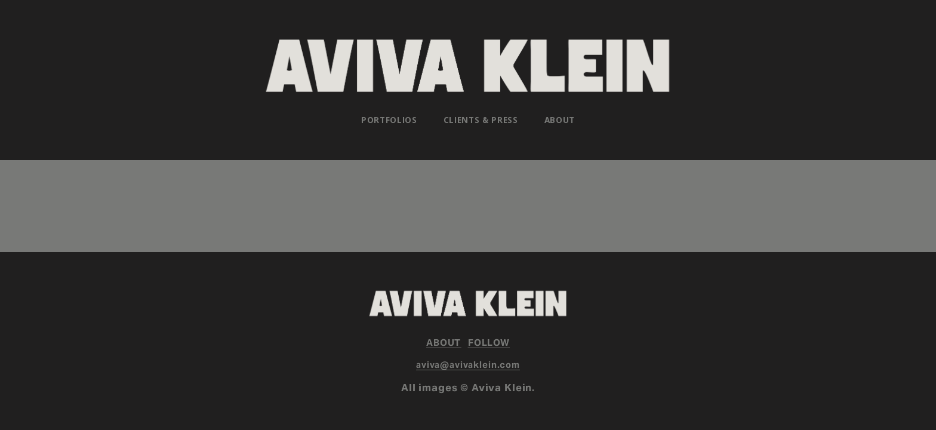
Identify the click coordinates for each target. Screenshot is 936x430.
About (559, 119)
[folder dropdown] (389, 120)
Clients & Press (481, 119)
